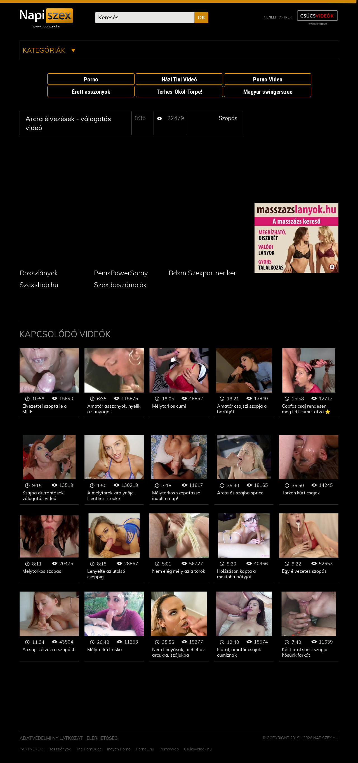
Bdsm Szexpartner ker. (203, 273)
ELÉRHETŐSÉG (102, 738)
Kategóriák (49, 50)
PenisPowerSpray (121, 273)
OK (201, 17)
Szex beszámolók (120, 285)
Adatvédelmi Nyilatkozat (51, 738)
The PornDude (89, 749)
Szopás (228, 118)
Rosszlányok (39, 273)
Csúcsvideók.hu (198, 749)
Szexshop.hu (39, 285)
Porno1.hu (145, 749)
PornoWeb (169, 749)
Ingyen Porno (119, 749)
